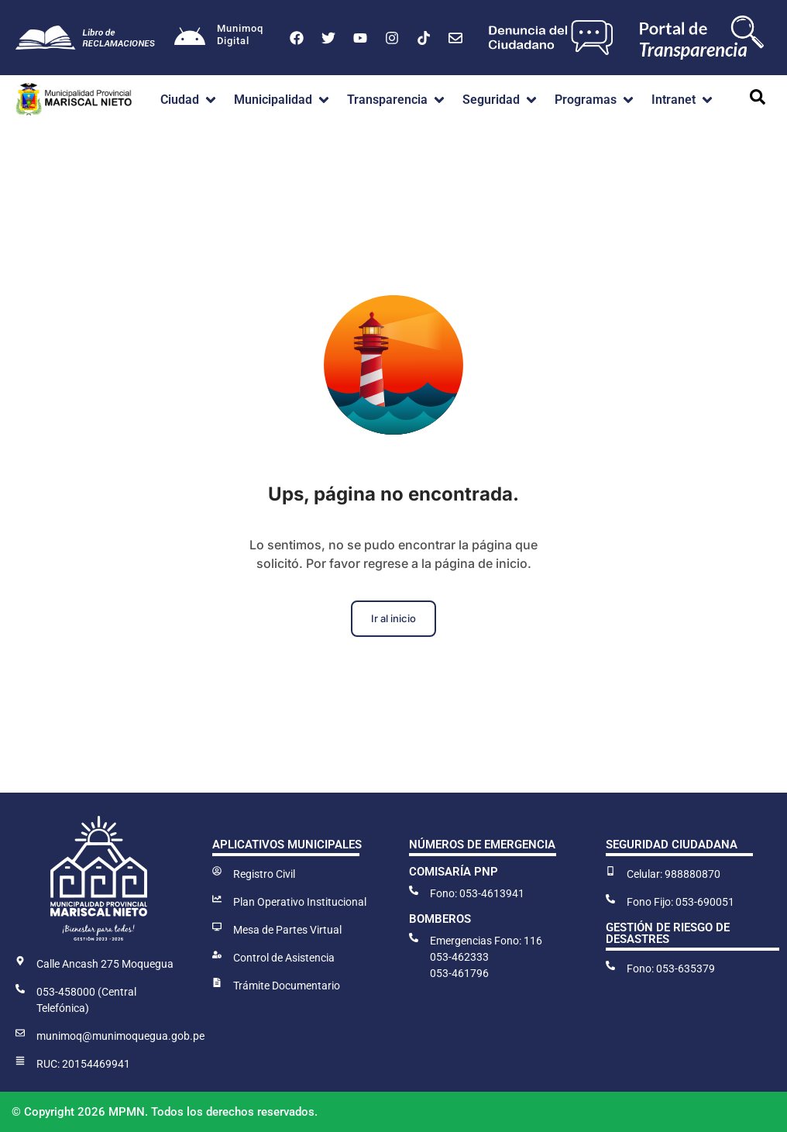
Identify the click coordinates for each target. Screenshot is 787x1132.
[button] (189, 100)
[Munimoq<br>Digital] (189, 37)
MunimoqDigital (240, 34)
